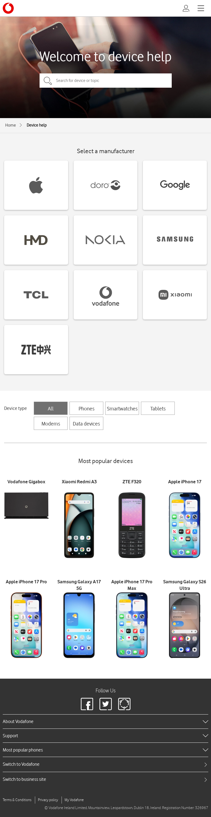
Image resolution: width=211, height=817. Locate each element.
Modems (50, 424)
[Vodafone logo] (8, 8)
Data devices (86, 424)
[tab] (105, 764)
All (51, 408)
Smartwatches (122, 408)
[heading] (105, 721)
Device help (37, 125)
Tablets (158, 408)
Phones (87, 408)
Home (10, 125)
